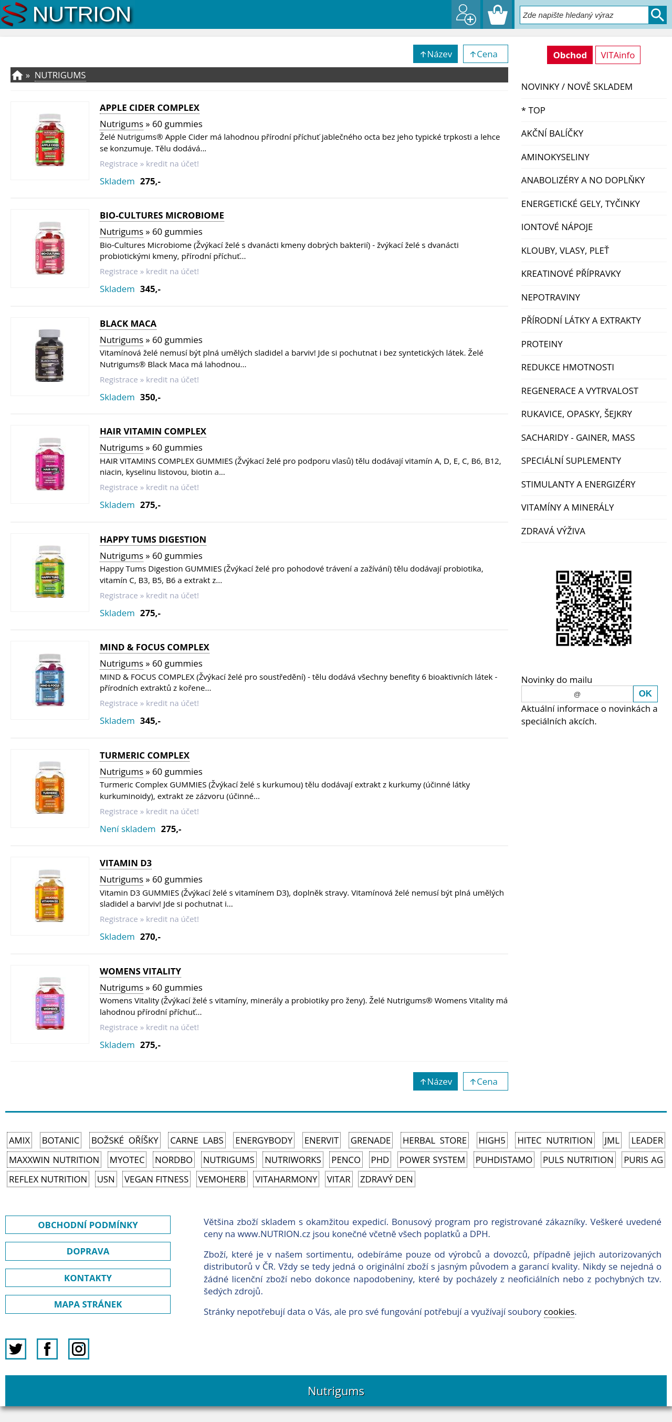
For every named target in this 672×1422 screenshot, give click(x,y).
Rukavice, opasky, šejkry (576, 414)
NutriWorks (293, 1160)
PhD (380, 1160)
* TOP (533, 110)
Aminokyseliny (555, 157)
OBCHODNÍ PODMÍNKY (88, 1225)
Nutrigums (60, 75)
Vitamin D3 (126, 863)
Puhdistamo (504, 1160)
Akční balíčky (552, 133)
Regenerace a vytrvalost (579, 391)
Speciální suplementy (571, 460)
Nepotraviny (550, 297)
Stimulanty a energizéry (578, 484)
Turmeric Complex (145, 755)
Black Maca (128, 323)
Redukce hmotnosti (567, 367)
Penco (346, 1160)
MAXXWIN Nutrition (54, 1160)
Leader (647, 1140)
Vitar (339, 1179)
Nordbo (174, 1160)
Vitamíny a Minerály (567, 507)
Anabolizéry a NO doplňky (583, 180)
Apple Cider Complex (150, 107)
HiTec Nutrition (555, 1140)
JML (612, 1140)
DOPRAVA (88, 1251)
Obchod (570, 55)
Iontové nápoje (557, 227)
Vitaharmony (286, 1179)
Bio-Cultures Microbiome (162, 215)
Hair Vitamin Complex (153, 431)
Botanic (61, 1140)
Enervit (321, 1140)
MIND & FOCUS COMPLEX (154, 647)
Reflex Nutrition (48, 1179)
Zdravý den (386, 1179)
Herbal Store (435, 1140)
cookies (559, 1311)
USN (106, 1179)
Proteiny (542, 344)
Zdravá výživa (553, 531)
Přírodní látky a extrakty (581, 320)
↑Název (435, 54)
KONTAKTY (88, 1278)
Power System (432, 1160)
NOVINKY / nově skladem (577, 86)
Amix (19, 1140)
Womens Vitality (140, 971)
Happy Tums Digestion (153, 539)
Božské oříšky (125, 1140)
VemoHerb (222, 1179)
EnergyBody (263, 1140)
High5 (492, 1140)
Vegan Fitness (156, 1179)
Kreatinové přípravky (571, 273)
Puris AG (643, 1160)
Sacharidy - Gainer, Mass (578, 437)
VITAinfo (618, 55)
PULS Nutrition (578, 1160)
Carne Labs (196, 1140)
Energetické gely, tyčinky (580, 204)
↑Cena (485, 54)
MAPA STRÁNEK (88, 1304)
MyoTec (127, 1160)
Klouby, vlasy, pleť (565, 250)
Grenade (371, 1140)
